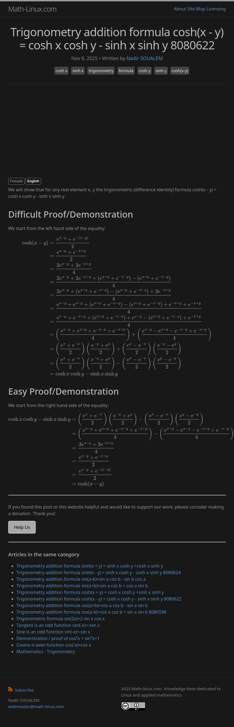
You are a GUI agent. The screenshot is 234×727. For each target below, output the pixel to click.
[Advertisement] (109, 131)
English (33, 181)
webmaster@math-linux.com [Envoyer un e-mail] (36, 706)
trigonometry (101, 70)
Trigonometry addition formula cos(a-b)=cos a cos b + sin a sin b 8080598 (91, 612)
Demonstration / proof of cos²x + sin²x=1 (58, 638)
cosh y (144, 70)
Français (16, 181)
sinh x (77, 70)
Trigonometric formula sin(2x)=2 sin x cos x (60, 619)
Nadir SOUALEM (144, 58)
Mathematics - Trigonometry (45, 652)
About (180, 9)
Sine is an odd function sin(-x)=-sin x (53, 632)
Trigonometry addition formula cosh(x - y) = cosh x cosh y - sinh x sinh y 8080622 (99, 599)
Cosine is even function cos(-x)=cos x (53, 645)
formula (126, 70)
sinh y (161, 70)
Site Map (196, 9)
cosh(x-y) (180, 70)
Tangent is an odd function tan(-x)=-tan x (58, 625)
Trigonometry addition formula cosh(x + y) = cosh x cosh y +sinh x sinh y (90, 592)
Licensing (216, 9)
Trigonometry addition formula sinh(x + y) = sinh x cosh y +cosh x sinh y (89, 566)
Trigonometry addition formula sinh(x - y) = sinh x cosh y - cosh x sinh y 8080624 (98, 572)
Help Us (22, 527)
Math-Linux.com (32, 9)
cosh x (61, 70)
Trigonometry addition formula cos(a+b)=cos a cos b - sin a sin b (82, 605)
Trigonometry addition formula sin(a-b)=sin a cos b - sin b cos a (81, 579)
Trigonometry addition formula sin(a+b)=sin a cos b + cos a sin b (82, 586)
